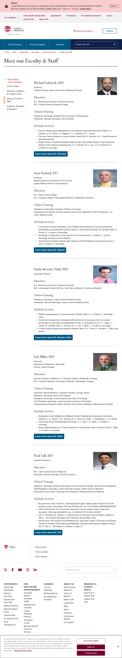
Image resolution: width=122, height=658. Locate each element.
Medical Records (11, 606)
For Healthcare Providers (91, 16)
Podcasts (68, 613)
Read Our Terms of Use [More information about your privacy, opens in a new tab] (23, 652)
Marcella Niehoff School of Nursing (31, 629)
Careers (109, 16)
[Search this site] (96, 44)
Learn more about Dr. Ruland (50, 250)
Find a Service (41, 557)
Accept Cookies (91, 654)
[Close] (118, 648)
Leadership (68, 603)
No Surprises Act (11, 619)
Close (114, 6)
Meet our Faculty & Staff (15, 100)
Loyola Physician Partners (28, 614)
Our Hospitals (10, 18)
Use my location (83, 31)
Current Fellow (13, 86)
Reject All (90, 648)
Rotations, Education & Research (16, 107)
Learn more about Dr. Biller (49, 436)
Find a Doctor (15, 42)
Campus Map (9, 615)
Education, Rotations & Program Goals (16, 92)
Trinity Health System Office (34, 16)
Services (60, 42)
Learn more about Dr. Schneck (50, 154)
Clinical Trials (28, 19)
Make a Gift (43, 19)
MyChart (110, 31)
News (66, 610)
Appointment (56, 16)
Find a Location (37, 42)
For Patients (71, 16)
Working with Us (51, 593)
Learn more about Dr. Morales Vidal (53, 337)
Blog (66, 606)
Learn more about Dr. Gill (48, 532)
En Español (69, 622)
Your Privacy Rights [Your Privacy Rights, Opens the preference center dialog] (90, 642)
